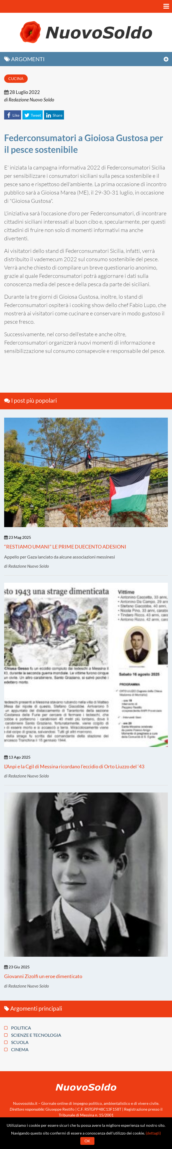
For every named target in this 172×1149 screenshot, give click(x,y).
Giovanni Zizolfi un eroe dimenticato (43, 976)
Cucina (16, 78)
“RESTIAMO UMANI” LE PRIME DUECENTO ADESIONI (65, 547)
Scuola (16, 1042)
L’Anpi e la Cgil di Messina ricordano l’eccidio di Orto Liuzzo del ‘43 (74, 766)
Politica (17, 1028)
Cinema (16, 1049)
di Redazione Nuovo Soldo (29, 100)
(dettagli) (153, 1133)
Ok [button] (87, 1140)
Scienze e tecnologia (32, 1035)
